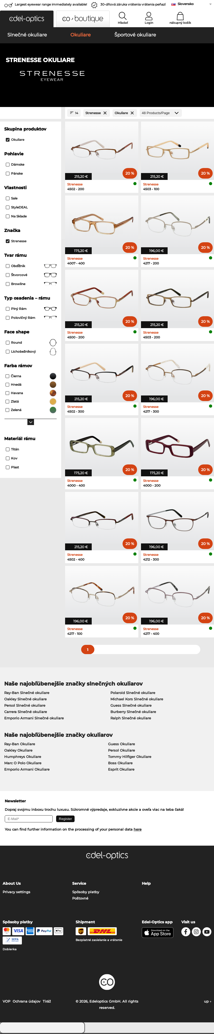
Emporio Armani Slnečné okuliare (34, 719)
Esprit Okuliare (121, 770)
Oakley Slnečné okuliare (25, 700)
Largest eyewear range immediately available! (51, 4)
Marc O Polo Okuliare (22, 764)
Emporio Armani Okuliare (27, 770)
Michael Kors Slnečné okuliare (136, 700)
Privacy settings (16, 893)
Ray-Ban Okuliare (19, 745)
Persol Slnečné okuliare (24, 706)
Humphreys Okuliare (22, 757)
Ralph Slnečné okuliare (130, 719)
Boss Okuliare (120, 764)
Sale (11, 199)
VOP (6, 1002)
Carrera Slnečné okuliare (25, 712)
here (138, 830)
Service (79, 884)
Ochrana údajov (26, 1002)
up (207, 1002)
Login (149, 23)
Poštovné (80, 899)
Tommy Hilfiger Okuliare (129, 757)
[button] (27, 19)
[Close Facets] (30, 114)
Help (146, 884)
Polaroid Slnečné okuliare (132, 693)
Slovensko (186, 4)
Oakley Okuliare (18, 751)
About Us (12, 884)
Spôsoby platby (85, 893)
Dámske (15, 165)
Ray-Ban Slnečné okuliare (26, 693)
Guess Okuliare (121, 745)
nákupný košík (180, 23)
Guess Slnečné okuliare (131, 706)
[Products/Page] (161, 114)
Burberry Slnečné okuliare (133, 712)
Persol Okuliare (121, 751)
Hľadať (123, 23)
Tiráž (47, 1002)
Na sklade (16, 217)
